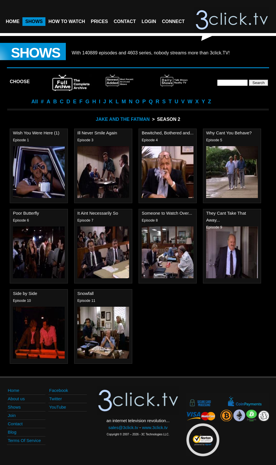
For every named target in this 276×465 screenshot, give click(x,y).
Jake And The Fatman (123, 119)
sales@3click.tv (123, 427)
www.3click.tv (155, 427)
